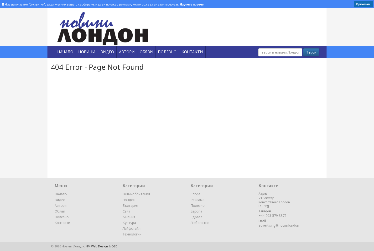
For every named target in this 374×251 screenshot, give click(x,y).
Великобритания (136, 194)
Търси (311, 52)
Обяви (60, 211)
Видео (60, 199)
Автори (61, 205)
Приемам (363, 4)
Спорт (196, 194)
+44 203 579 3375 (272, 215)
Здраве (197, 217)
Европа (196, 211)
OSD (114, 246)
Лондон (129, 199)
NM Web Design (97, 246)
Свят (126, 211)
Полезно (62, 217)
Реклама (197, 199)
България (130, 205)
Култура (129, 222)
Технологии (132, 234)
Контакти (62, 222)
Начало (61, 194)
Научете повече (192, 4)
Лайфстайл (131, 228)
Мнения (129, 217)
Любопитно (200, 222)
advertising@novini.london (279, 225)
